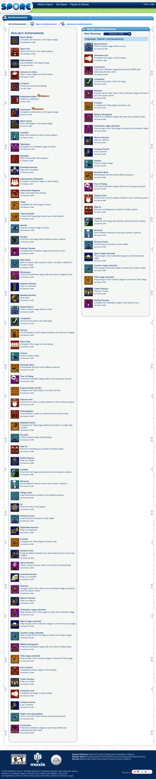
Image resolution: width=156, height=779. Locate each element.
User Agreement (8, 776)
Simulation (133, 757)
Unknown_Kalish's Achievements (104, 39)
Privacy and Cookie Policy (39, 776)
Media (82, 759)
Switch (91, 754)
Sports (141, 757)
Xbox (113, 754)
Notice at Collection (59, 776)
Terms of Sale (21, 776)
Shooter (97, 757)
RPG (110, 757)
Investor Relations (124, 759)
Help (146, 4)
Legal (71, 776)
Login (151, 4)
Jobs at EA (63, 773)
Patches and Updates (48, 773)
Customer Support (19, 773)
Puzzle (104, 757)
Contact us (6, 773)
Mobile (130, 754)
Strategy (124, 757)
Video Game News (93, 759)
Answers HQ (33, 773)
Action (116, 757)
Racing (89, 757)
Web (108, 754)
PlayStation (121, 754)
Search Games (109, 759)
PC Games (99, 754)
